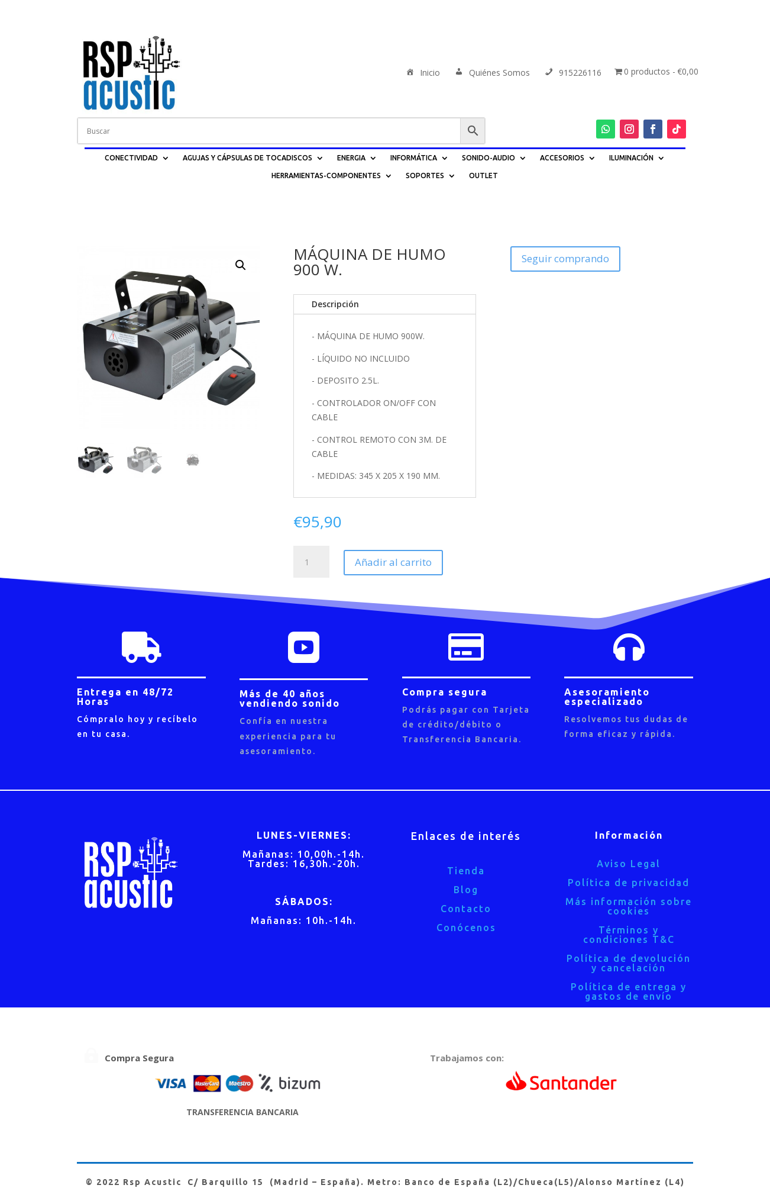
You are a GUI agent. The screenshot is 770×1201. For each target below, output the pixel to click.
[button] (240, 265)
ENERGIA (351, 158)
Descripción (335, 304)
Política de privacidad (629, 882)
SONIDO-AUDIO (488, 158)
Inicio (422, 73)
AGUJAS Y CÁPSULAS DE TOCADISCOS (247, 158)
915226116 (572, 73)
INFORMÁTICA (413, 158)
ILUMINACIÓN (631, 158)
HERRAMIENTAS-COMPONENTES (326, 175)
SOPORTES (425, 175)
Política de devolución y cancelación (629, 963)
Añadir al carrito (393, 562)
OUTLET (483, 175)
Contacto (466, 908)
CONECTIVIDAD (131, 158)
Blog (466, 889)
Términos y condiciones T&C (629, 935)
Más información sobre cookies (628, 906)
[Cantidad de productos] (311, 562)
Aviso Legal (629, 863)
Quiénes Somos (491, 73)
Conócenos (466, 927)
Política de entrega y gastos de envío (629, 991)
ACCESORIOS (562, 158)
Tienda (466, 870)
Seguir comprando (565, 258)
